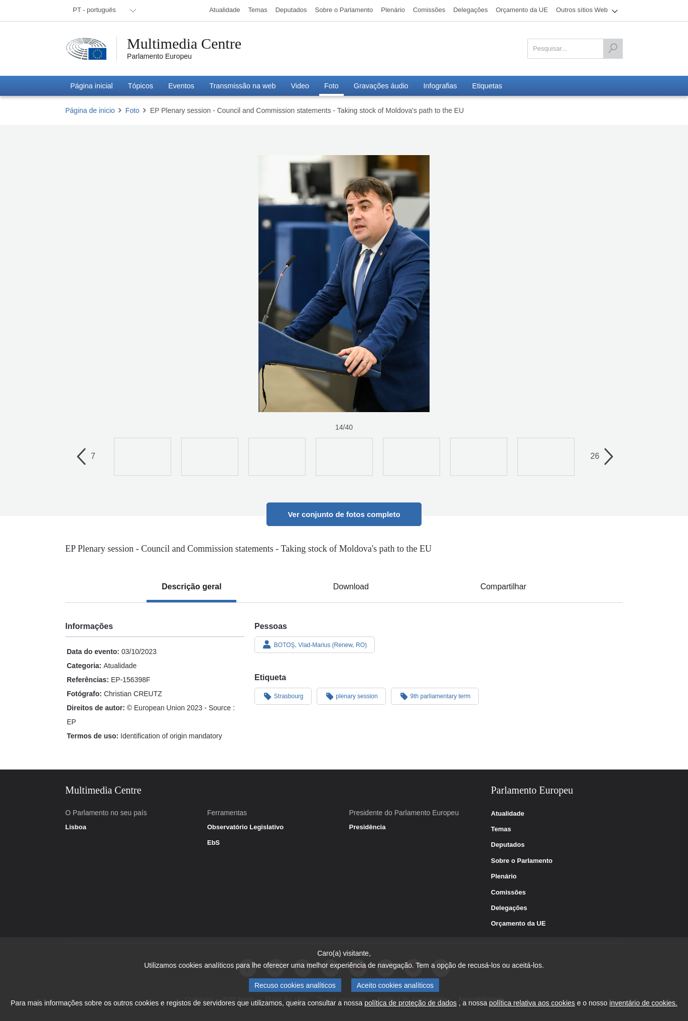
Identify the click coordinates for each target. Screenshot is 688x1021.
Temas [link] (501, 829)
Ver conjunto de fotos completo (344, 514)
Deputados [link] (507, 844)
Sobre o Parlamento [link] (522, 860)
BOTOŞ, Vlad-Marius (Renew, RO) (314, 644)
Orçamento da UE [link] (518, 923)
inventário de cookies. (643, 1003)
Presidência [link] (367, 827)
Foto (132, 110)
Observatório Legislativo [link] (245, 827)
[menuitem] (103, 10)
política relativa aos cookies (532, 1003)
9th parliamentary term (435, 695)
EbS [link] (213, 842)
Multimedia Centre (184, 43)
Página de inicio (90, 110)
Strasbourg (283, 695)
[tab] (191, 586)
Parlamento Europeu (159, 56)
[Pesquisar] (612, 48)
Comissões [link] (508, 892)
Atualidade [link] (507, 813)
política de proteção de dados (410, 1003)
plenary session (351, 695)
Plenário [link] (503, 876)
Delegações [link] (509, 908)
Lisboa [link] (75, 827)
